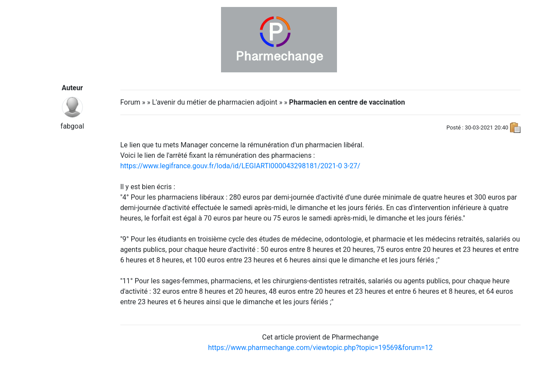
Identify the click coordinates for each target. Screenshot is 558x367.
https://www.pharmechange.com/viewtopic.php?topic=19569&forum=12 (320, 347)
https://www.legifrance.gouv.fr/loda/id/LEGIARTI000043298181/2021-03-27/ (240, 166)
